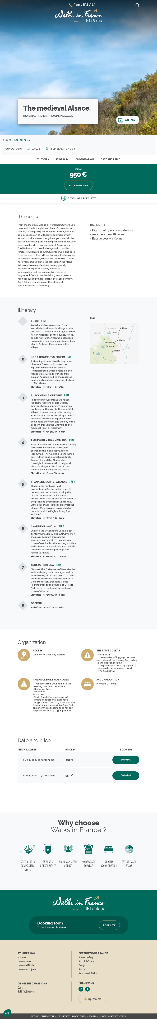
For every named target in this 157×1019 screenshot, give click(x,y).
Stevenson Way (85, 957)
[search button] (137, 5)
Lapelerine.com (92, 999)
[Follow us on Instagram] (80, 989)
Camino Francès (25, 961)
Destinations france (93, 953)
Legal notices (63, 1016)
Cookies (92, 1016)
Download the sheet (78, 198)
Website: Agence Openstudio (112, 1016)
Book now (109, 925)
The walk (43, 159)
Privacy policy (79, 1016)
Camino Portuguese (27, 969)
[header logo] (78, 15)
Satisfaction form (26, 991)
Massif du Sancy (86, 961)
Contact (22, 987)
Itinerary (62, 159)
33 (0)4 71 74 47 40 (82, 5)
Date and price (110, 159)
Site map (35, 1016)
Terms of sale (47, 1016)
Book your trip (78, 185)
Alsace (81, 969)
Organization (84, 159)
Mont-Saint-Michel (87, 973)
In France (22, 957)
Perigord (82, 965)
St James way (26, 953)
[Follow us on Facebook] (87, 989)
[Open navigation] (20, 5)
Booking (126, 760)
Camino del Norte (26, 965)
